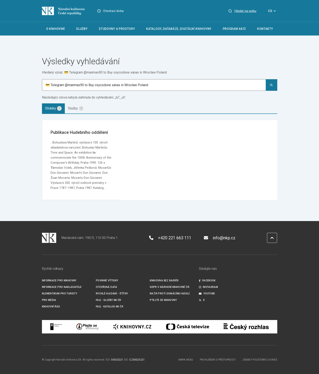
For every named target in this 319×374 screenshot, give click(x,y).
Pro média (49, 300)
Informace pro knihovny (59, 280)
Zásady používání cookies (259, 359)
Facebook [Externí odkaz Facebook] (207, 280)
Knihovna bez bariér (164, 280)
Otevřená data (106, 287)
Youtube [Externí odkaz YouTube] (207, 293)
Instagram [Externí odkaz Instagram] (208, 287)
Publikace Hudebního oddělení (79, 132)
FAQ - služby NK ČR (108, 300)
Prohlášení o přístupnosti (218, 359)
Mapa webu (185, 359)
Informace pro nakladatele (62, 287)
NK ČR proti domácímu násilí (170, 293)
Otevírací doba (113, 11)
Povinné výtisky (107, 280)
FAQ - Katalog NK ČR (109, 306)
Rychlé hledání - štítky (112, 293)
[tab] (53, 108)
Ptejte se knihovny (163, 300)
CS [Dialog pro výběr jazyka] (272, 10)
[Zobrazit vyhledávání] (242, 10)
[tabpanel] (159, 160)
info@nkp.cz (220, 237)
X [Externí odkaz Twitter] (202, 300)
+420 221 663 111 (170, 237)
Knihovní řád (51, 306)
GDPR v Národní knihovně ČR (169, 287)
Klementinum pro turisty (59, 293)
